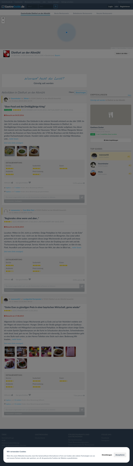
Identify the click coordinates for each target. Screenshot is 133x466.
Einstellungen (107, 455)
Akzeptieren (120, 455)
